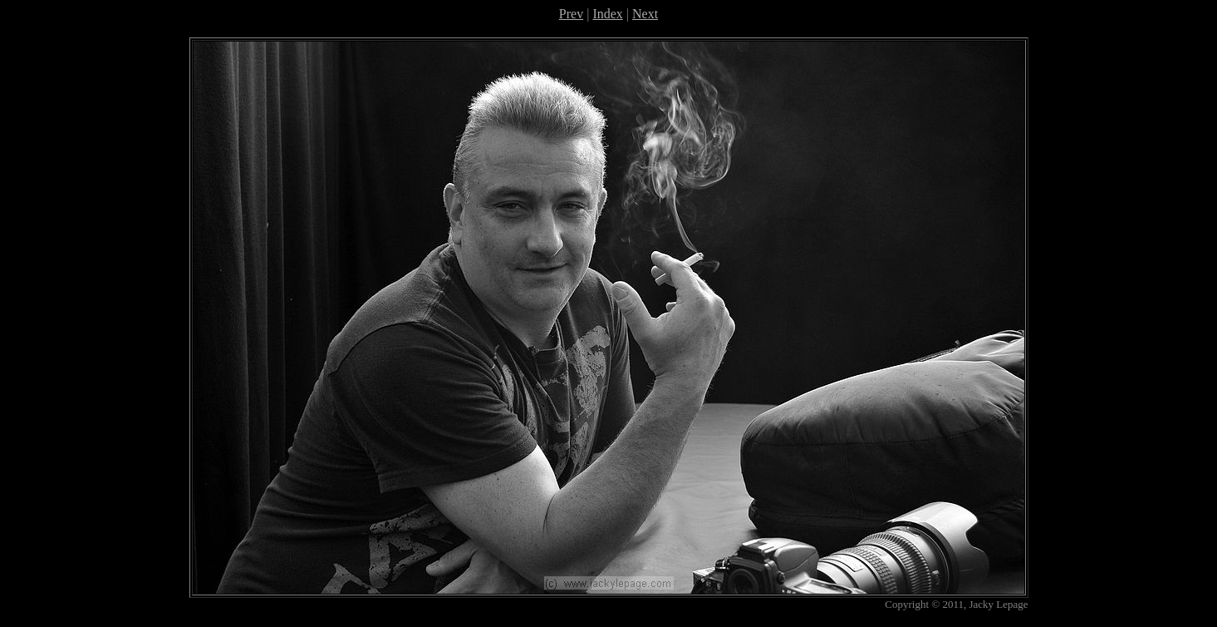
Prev (571, 14)
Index (607, 14)
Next (645, 14)
